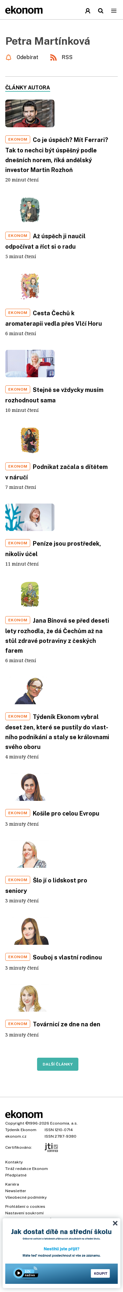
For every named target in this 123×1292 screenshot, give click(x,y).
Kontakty (14, 1162)
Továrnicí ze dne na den (66, 1024)
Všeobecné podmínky (26, 1197)
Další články (58, 1064)
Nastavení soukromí (24, 1213)
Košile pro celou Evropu (66, 813)
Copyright (14, 1123)
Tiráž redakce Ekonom (26, 1168)
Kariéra (12, 1184)
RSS (67, 57)
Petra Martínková (47, 41)
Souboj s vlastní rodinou (67, 957)
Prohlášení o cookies (25, 1206)
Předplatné (16, 1175)
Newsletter (15, 1191)
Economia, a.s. (64, 1123)
